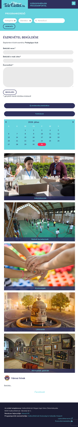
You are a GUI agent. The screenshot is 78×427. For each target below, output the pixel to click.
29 (25, 144)
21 (17, 141)
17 (42, 137)
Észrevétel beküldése (64, 421)
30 (33, 144)
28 (17, 144)
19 (58, 137)
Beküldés (9, 92)
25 (50, 141)
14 (17, 137)
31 (42, 144)
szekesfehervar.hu (65, 419)
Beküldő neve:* (9, 48)
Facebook (39, 392)
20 (9, 141)
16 (33, 137)
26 (58, 141)
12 (58, 134)
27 (9, 144)
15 (25, 137)
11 (50, 134)
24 (42, 141)
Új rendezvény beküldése (39, 106)
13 (9, 137)
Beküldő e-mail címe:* (12, 57)
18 (50, 137)
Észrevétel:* (8, 65)
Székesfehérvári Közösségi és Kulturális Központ (45, 416)
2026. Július (33, 122)
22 (25, 141)
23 (33, 141)
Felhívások (39, 114)
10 (42, 134)
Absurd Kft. (26, 413)
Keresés (9, 26)
